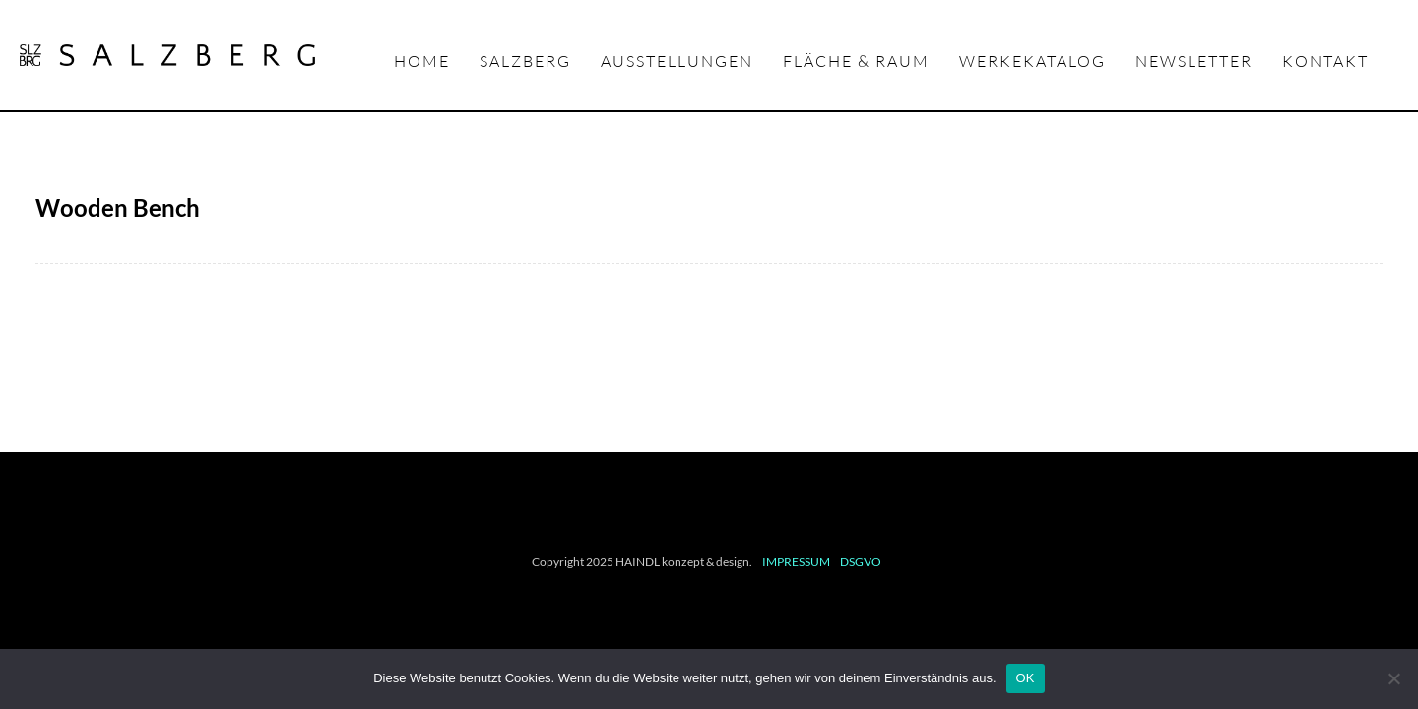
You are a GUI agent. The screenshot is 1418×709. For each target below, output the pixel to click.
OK (1025, 678)
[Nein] (1393, 678)
